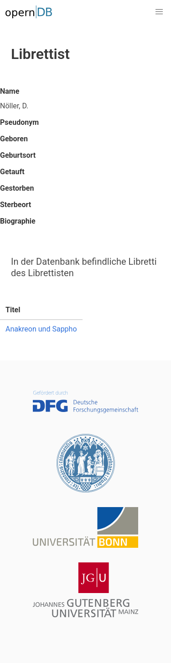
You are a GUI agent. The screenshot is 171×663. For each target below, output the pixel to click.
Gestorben (17, 188)
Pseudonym (19, 122)
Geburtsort (18, 155)
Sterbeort (15, 204)
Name (9, 91)
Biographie (18, 221)
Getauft (12, 171)
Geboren (14, 138)
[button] (159, 12)
